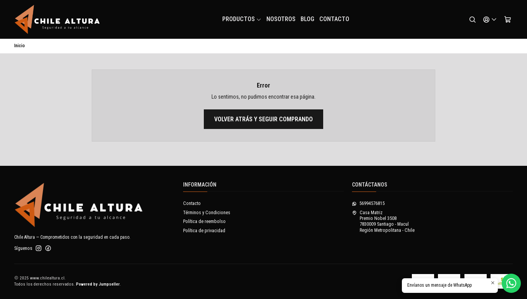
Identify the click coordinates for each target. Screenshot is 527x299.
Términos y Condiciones (206, 212)
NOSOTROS (281, 19)
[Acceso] (490, 19)
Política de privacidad (204, 230)
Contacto (334, 19)
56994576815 (368, 203)
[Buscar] (472, 19)
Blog (307, 19)
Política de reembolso (204, 221)
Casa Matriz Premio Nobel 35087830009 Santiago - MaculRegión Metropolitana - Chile (383, 221)
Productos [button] (241, 19)
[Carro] (508, 19)
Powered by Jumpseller (98, 284)
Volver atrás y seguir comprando (263, 119)
